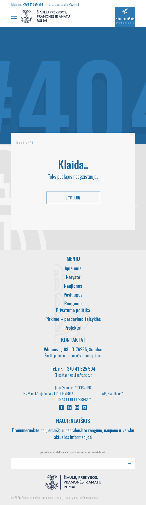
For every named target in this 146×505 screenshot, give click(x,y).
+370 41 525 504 (33, 4)
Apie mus (73, 268)
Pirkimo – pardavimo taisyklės (73, 318)
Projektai (73, 327)
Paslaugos (73, 294)
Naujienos (73, 285)
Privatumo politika (73, 310)
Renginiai (73, 303)
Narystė (73, 277)
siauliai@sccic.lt (69, 4)
